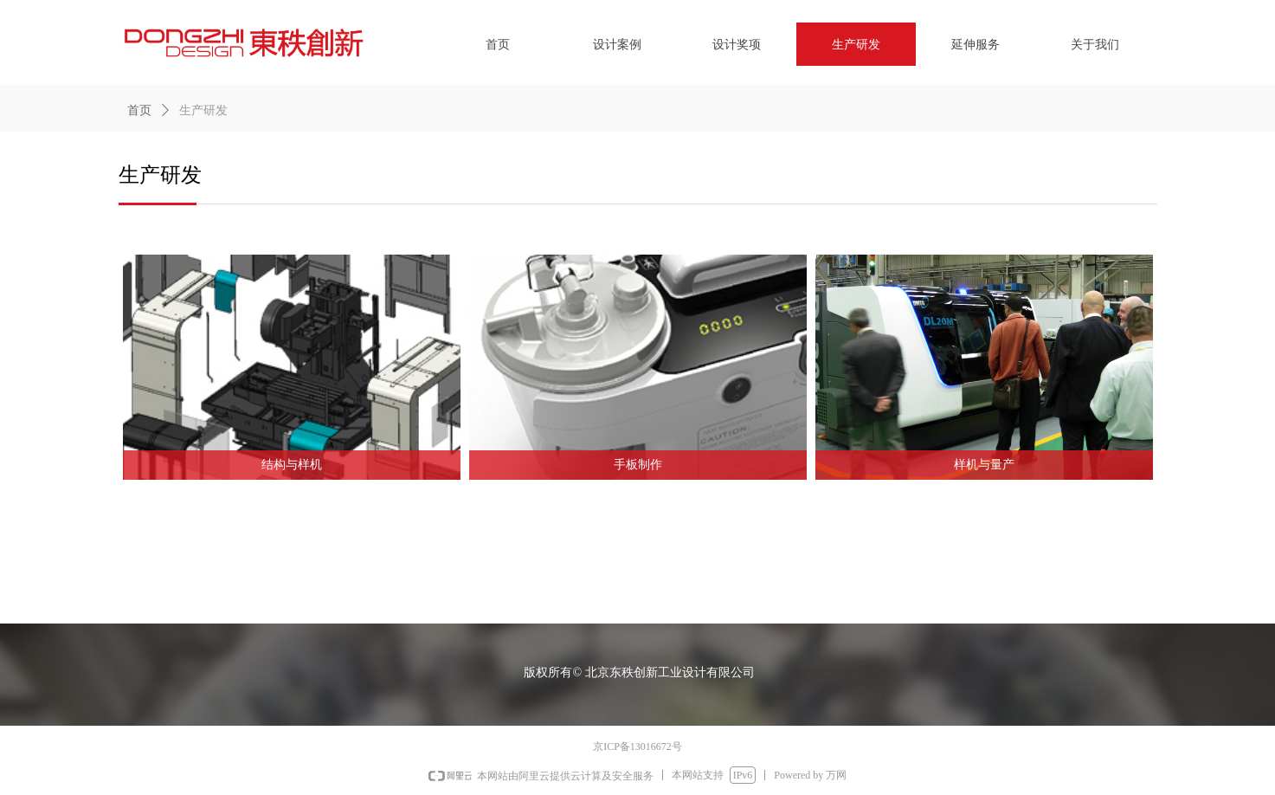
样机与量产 (984, 464)
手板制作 (638, 464)
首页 (139, 110)
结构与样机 (291, 464)
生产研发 (203, 110)
